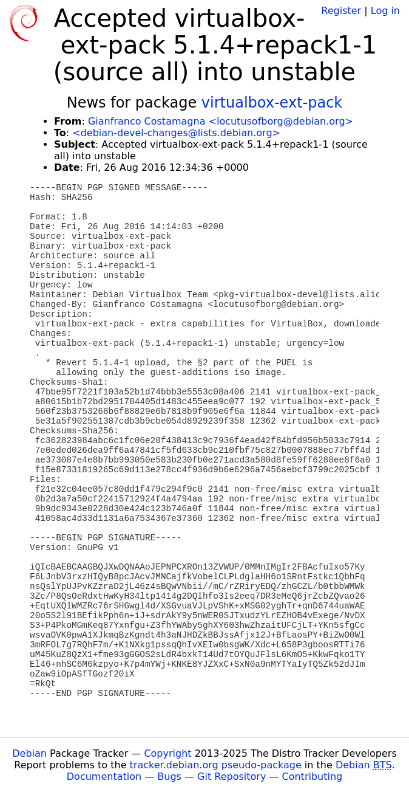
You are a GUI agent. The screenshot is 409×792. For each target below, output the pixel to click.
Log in (385, 10)
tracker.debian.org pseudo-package (216, 765)
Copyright (167, 753)
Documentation (104, 776)
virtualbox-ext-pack (271, 102)
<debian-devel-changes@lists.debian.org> (176, 133)
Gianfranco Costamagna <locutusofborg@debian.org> (220, 121)
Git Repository (231, 776)
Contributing (312, 776)
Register (341, 10)
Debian (29, 753)
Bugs (169, 776)
